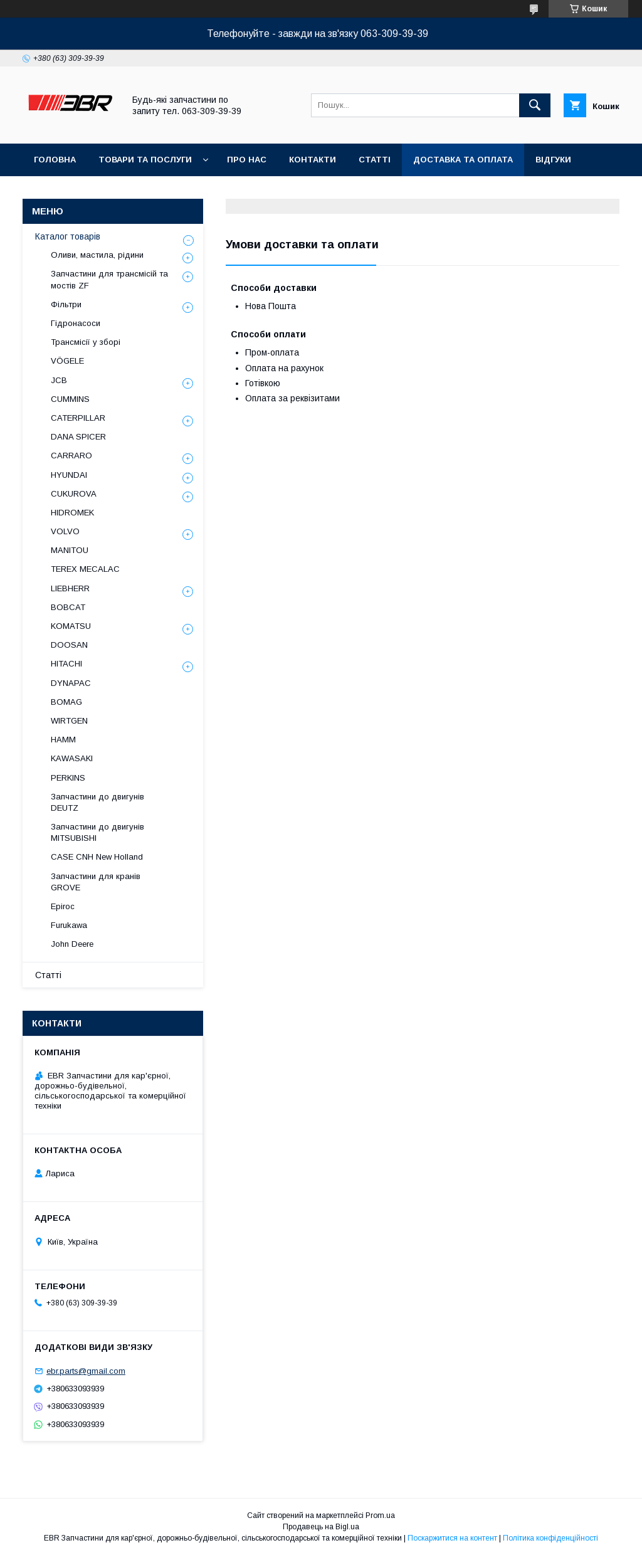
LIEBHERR (70, 588)
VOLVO (65, 531)
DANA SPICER (78, 436)
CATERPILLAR (78, 418)
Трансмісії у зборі (85, 342)
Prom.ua (380, 1515)
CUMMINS (70, 399)
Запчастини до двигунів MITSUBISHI (97, 832)
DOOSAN (69, 645)
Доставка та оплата (463, 159)
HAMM (63, 739)
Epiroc (63, 906)
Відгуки (553, 159)
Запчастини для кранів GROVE (95, 882)
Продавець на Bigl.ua (321, 1526)
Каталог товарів (67, 236)
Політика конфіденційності (550, 1538)
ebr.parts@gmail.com (85, 1371)
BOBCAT (68, 607)
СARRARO (71, 455)
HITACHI (66, 663)
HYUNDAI (69, 475)
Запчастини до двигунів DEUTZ (97, 802)
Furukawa (69, 925)
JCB (59, 380)
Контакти (312, 159)
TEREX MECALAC (85, 569)
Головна (55, 159)
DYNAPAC (71, 683)
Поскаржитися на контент (452, 1538)
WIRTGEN (69, 720)
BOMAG (66, 702)
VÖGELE (67, 361)
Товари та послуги (145, 159)
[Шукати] (534, 105)
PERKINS (68, 778)
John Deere (72, 944)
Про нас (246, 159)
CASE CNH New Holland (97, 857)
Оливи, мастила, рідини (97, 255)
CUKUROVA (74, 493)
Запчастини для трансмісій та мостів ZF (109, 279)
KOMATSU (71, 626)
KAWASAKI (72, 758)
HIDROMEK (72, 512)
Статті (375, 159)
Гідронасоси (75, 323)
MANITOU (69, 550)
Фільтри (66, 304)
